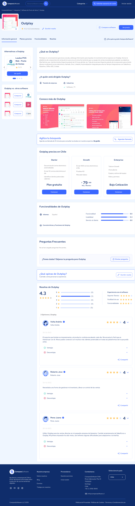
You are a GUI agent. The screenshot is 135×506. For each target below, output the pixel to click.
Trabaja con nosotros (43, 487)
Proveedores (65, 472)
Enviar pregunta (120, 259)
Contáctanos (89, 472)
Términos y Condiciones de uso (115, 502)
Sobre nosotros (42, 476)
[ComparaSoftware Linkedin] (11, 488)
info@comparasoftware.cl (94, 493)
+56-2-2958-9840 (91, 489)
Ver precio (126, 27)
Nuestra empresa (43, 472)
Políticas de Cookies (97, 502)
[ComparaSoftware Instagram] (22, 488)
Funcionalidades (41, 39)
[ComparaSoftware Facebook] (18, 488)
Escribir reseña (49, 28)
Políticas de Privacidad (83, 502)
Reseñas (53, 39)
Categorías (82, 3)
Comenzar (54, 192)
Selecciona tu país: (116, 471)
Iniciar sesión (126, 3)
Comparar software (107, 27)
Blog (38, 480)
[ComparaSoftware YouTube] (14, 488)
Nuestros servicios (67, 476)
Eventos (39, 483)
